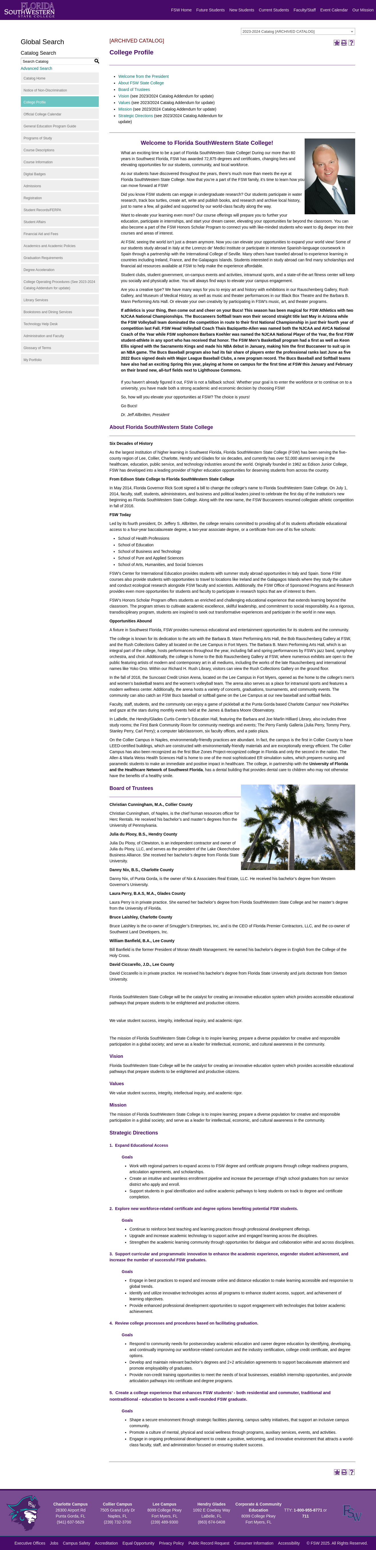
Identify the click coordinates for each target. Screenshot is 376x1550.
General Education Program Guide (50, 126)
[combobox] (298, 31)
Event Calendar (334, 10)
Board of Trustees (134, 89)
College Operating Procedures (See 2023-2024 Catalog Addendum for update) (59, 285)
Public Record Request (208, 1543)
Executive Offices (30, 1543)
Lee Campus (164, 1504)
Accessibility (289, 1543)
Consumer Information (254, 1543)
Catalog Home (35, 78)
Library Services (36, 300)
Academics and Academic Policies (50, 246)
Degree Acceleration (39, 270)
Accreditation (106, 1543)
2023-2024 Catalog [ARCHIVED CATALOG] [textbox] (279, 31)
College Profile (35, 102)
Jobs (54, 1543)
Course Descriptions (39, 150)
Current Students (274, 10)
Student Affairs (35, 222)
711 (305, 1516)
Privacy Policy (171, 1543)
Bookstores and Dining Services (48, 312)
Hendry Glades (211, 1504)
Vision (123, 96)
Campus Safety (76, 1543)
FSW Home (181, 10)
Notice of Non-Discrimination (45, 90)
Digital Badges (35, 174)
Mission (125, 109)
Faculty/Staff (304, 10)
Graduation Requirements (43, 258)
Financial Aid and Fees (41, 234)
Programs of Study (38, 138)
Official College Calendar (43, 114)
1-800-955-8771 (308, 1510)
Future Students (210, 10)
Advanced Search (37, 68)
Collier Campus (117, 1504)
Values (124, 102)
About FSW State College (141, 83)
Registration (33, 198)
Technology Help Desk (41, 324)
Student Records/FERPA (42, 210)
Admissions (32, 186)
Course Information (38, 162)
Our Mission (363, 10)
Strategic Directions (136, 115)
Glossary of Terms (37, 348)
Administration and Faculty (44, 336)
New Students (241, 10)
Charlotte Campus (70, 1504)
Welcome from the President (143, 76)
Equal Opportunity (138, 1543)
